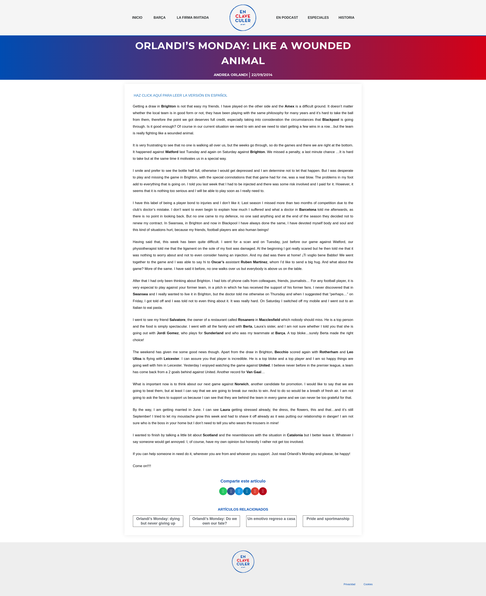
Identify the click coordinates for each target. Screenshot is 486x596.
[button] (223, 491)
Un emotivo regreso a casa (271, 519)
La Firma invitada (193, 17)
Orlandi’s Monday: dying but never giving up (158, 521)
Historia (346, 17)
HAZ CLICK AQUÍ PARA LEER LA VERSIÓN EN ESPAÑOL (180, 95)
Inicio (137, 17)
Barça (159, 17)
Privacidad (349, 584)
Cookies (368, 584)
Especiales (318, 17)
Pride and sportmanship (328, 519)
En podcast (287, 17)
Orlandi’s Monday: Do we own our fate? (214, 521)
